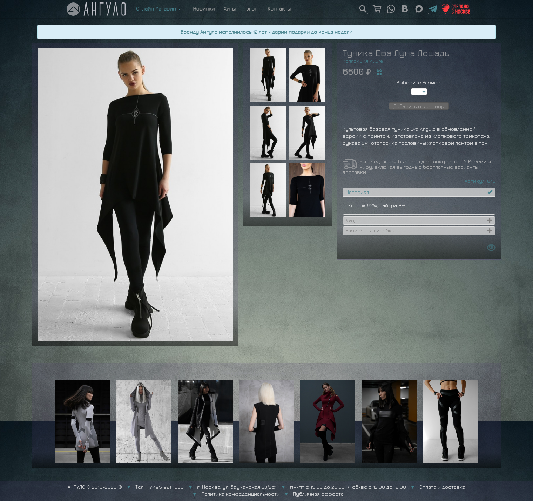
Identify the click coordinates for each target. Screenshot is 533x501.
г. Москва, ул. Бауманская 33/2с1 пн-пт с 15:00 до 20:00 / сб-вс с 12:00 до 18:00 (301, 487)
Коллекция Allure (363, 61)
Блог (251, 9)
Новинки (202, 9)
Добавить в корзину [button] (418, 106)
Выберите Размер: (418, 83)
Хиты (230, 9)
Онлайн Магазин (158, 9)
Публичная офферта (318, 494)
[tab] (419, 192)
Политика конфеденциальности (240, 494)
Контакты (279, 9)
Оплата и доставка (442, 487)
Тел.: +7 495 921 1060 (159, 487)
